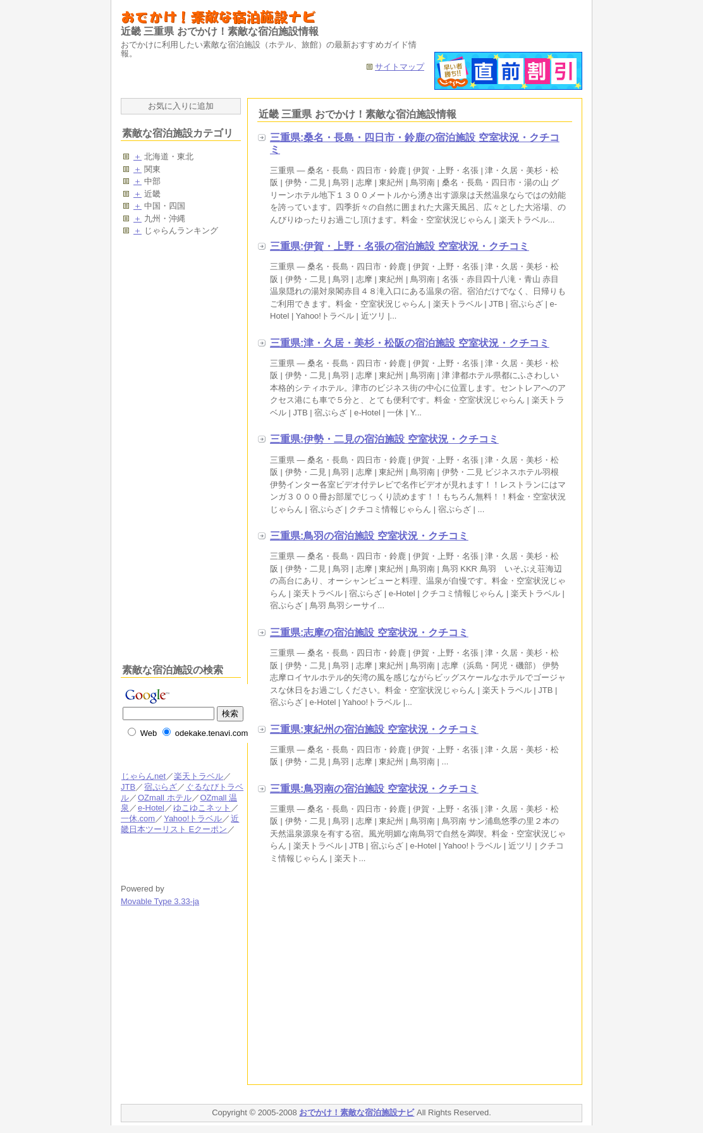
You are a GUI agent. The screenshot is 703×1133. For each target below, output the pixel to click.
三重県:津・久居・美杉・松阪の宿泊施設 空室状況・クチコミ (409, 343)
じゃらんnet (143, 776)
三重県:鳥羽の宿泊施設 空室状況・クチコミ (369, 535)
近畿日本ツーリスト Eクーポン (180, 824)
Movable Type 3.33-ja (160, 901)
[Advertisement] (363, 976)
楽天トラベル (198, 776)
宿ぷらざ (160, 787)
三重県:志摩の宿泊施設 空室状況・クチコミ (369, 632)
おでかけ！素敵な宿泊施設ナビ (356, 1112)
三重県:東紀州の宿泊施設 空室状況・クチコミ (374, 729)
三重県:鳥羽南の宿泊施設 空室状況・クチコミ (374, 788)
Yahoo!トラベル (192, 818)
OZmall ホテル (164, 797)
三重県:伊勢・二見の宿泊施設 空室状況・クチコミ (384, 439)
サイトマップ (399, 66)
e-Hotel (150, 807)
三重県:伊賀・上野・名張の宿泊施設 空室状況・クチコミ (399, 246)
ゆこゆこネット (202, 807)
